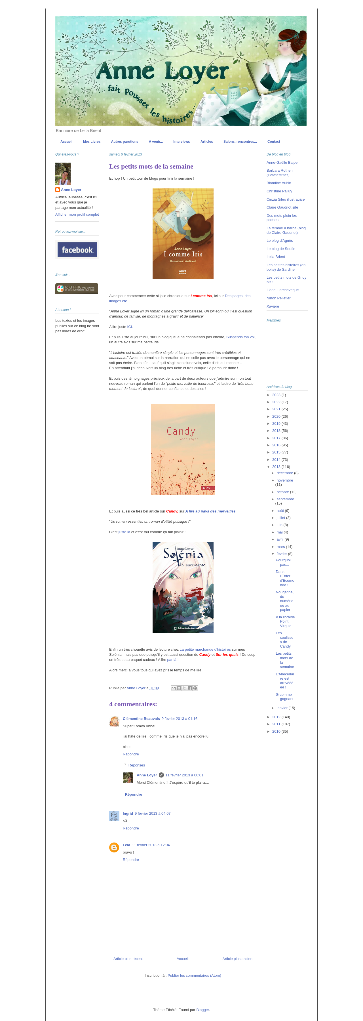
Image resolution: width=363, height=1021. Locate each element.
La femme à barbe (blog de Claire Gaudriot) (286, 230)
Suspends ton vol (240, 337)
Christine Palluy (279, 191)
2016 (277, 445)
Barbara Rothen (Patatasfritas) (280, 172)
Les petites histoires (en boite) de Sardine (286, 267)
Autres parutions (124, 142)
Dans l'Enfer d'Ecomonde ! (285, 578)
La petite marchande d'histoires (205, 649)
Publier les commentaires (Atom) (194, 975)
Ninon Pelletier (279, 298)
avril (280, 539)
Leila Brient (276, 257)
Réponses (136, 765)
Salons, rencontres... (240, 142)
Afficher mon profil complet (77, 214)
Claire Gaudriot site (282, 207)
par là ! (173, 659)
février (282, 554)
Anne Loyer (147, 775)
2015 (277, 452)
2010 (277, 731)
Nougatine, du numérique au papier (285, 601)
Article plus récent (128, 959)
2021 (277, 409)
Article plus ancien (238, 959)
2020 (277, 416)
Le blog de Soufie (281, 249)
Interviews (181, 142)
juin (280, 525)
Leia (126, 845)
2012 (277, 717)
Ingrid (128, 813)
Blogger (202, 1010)
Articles (207, 142)
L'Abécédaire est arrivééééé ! (285, 681)
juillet (281, 518)
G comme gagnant (284, 696)
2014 (277, 459)
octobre (283, 492)
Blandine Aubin (279, 183)
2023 (277, 395)
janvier (283, 708)
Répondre (131, 754)
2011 (277, 724)
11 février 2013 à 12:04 (151, 845)
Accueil (66, 142)
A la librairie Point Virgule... (285, 621)
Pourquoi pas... (283, 562)
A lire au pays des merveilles (210, 511)
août (281, 511)
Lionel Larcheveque (283, 290)
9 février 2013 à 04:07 (152, 813)
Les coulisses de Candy (284, 639)
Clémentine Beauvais (141, 719)
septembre (285, 499)
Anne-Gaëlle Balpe (282, 162)
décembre (285, 473)
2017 (277, 438)
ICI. (130, 327)
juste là (124, 532)
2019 (277, 423)
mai (280, 532)
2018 (277, 430)
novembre (285, 480)
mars (281, 547)
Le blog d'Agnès (280, 240)
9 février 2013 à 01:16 (179, 719)
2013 (277, 467)
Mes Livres (92, 142)
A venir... (156, 142)
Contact (273, 142)
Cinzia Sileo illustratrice (286, 199)
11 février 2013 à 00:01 (185, 775)
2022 (277, 402)
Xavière (273, 306)
